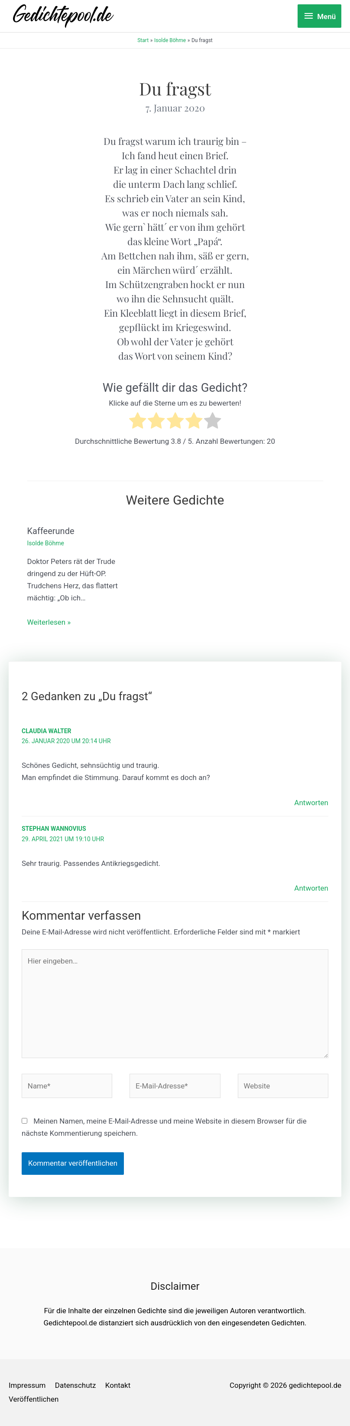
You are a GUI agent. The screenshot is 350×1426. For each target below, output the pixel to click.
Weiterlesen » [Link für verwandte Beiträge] (49, 622)
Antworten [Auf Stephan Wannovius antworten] (311, 888)
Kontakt (118, 1385)
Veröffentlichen (33, 1399)
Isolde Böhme (45, 543)
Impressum (27, 1385)
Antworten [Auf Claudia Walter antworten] (311, 802)
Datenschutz (75, 1385)
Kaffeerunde (51, 531)
